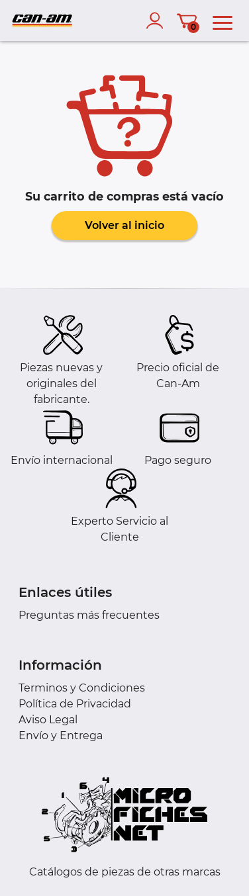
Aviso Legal (48, 719)
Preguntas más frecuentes (89, 615)
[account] (157, 20)
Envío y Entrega (61, 735)
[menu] (222, 20)
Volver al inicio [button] (124, 225)
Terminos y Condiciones (82, 688)
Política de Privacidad (75, 703)
